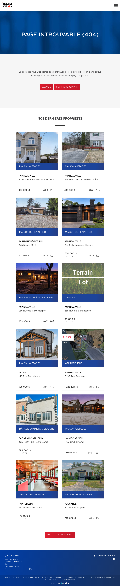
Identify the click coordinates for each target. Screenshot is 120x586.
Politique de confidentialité (94, 577)
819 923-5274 (14, 566)
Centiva (65, 583)
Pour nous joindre (67, 87)
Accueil (46, 87)
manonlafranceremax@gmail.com (25, 569)
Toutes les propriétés (60, 535)
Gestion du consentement (65, 579)
